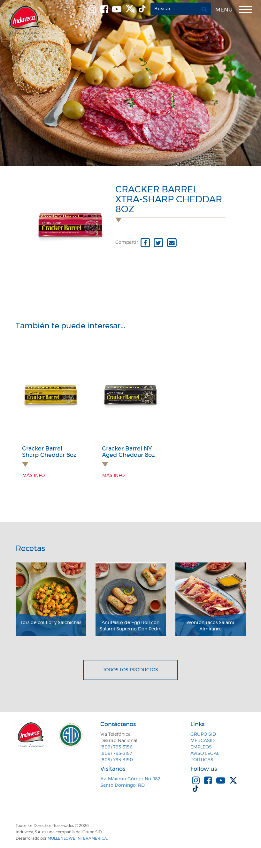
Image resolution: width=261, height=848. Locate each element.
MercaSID (202, 741)
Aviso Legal (204, 753)
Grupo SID (203, 734)
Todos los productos (130, 670)
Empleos (201, 747)
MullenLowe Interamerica (77, 838)
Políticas (201, 760)
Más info (33, 475)
